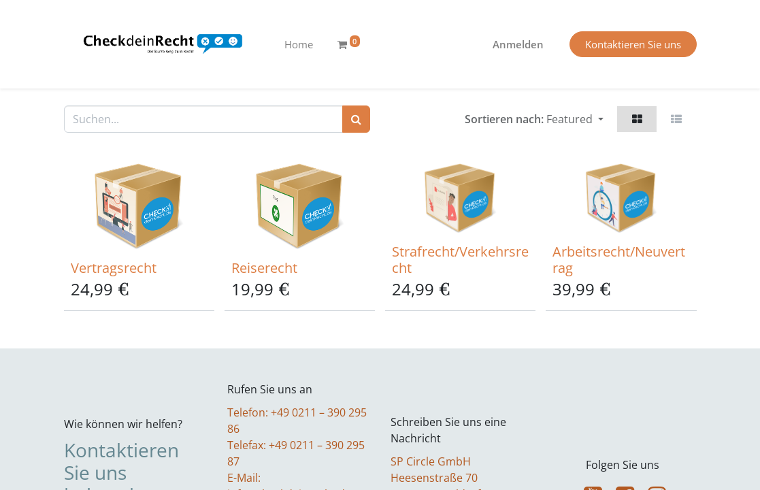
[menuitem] (298, 44)
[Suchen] (356, 119)
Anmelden (518, 44)
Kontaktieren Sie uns (633, 44)
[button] (575, 119)
